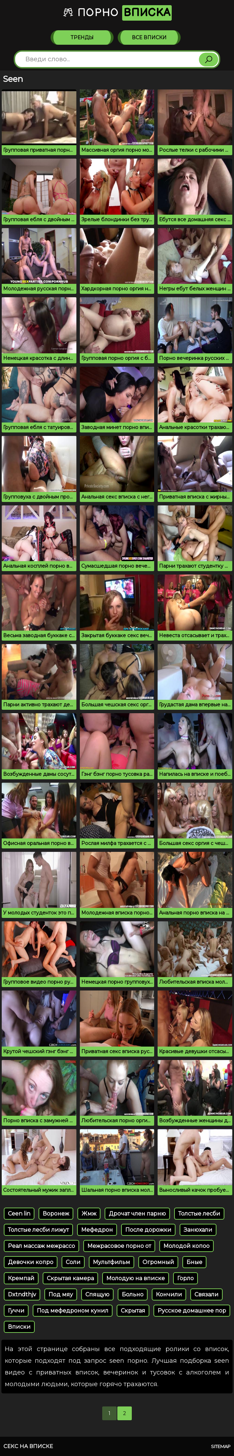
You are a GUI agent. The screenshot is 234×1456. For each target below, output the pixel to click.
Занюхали (198, 1230)
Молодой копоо (186, 1246)
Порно (117, 13)
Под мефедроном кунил (72, 1310)
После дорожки (148, 1230)
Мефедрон (97, 1230)
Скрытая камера (70, 1278)
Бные (194, 1262)
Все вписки (149, 37)
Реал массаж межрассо (41, 1246)
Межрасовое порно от (119, 1246)
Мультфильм (111, 1262)
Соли (73, 1262)
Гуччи (16, 1310)
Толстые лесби (199, 1213)
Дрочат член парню (137, 1213)
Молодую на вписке (135, 1278)
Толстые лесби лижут (38, 1230)
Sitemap (221, 1446)
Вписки (19, 1327)
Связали (206, 1294)
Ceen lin (19, 1213)
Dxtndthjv (22, 1294)
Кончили (169, 1294)
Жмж (89, 1213)
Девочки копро (30, 1262)
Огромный (158, 1262)
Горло (185, 1278)
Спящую (97, 1294)
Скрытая (133, 1310)
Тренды (82, 37)
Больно (132, 1294)
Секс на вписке (28, 1446)
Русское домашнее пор (192, 1310)
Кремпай (21, 1278)
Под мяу (61, 1294)
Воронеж (56, 1213)
